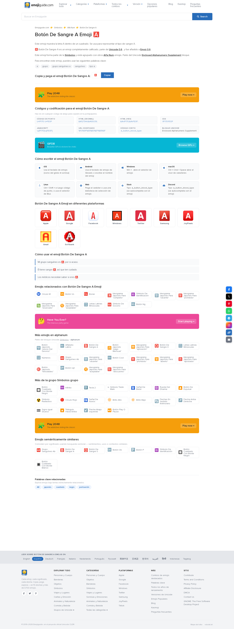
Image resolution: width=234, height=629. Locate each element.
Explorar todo (65, 5)
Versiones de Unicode (161, 594)
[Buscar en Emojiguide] (107, 16)
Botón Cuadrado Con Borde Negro (44, 390)
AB (38, 487)
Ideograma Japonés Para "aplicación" (140, 347)
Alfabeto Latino (66, 346)
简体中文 (124, 559)
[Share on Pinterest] (229, 304)
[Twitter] (29, 593)
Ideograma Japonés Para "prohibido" (187, 295)
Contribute (189, 575)
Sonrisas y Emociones (96, 597)
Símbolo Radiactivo (44, 400)
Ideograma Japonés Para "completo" (116, 295)
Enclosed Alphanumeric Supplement (179, 130)
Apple (121, 575)
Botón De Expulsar (185, 388)
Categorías (82, 4)
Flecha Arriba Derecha (187, 400)
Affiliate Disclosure (192, 588)
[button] (54, 120)
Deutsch (49, 559)
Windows (123, 588)
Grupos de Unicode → (64, 610)
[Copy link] (229, 332)
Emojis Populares (159, 599)
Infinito (65, 388)
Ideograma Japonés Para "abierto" (164, 359)
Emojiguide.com (42, 27)
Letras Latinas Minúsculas (93, 304)
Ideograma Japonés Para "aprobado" (187, 359)
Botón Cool (115, 358)
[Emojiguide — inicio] (24, 573)
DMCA (187, 592)
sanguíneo (80, 66)
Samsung (123, 597)
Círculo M (44, 294)
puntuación (84, 487)
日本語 (135, 559)
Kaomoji (181, 4)
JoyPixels (123, 601)
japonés (47, 487)
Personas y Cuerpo (63, 575)
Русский (112, 559)
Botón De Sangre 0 (162, 346)
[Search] (202, 16)
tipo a (92, 66)
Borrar (89, 294)
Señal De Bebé (138, 388)
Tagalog (187, 559)
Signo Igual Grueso (44, 410)
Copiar (107, 75)
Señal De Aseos (91, 400)
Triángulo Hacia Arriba (68, 410)
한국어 (145, 559)
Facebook (123, 584)
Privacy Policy (190, 584)
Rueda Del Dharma (162, 388)
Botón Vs (67, 294)
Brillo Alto (114, 400)
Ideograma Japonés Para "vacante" (164, 295)
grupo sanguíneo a (61, 66)
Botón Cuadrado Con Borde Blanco (44, 464)
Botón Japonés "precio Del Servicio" (44, 348)
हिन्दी (164, 559)
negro (71, 487)
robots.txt (209, 624)
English (26, 559)
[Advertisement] (117, 535)
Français (61, 559)
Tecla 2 (90, 388)
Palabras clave (158, 582)
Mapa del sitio (196, 624)
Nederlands (85, 559)
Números (43, 358)
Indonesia (174, 559)
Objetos (57, 584)
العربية (155, 559)
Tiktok (121, 605)
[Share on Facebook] (229, 289)
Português (99, 559)
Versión (137, 4)
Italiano (72, 559)
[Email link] (229, 340)
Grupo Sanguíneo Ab (69, 358)
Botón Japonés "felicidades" (45, 369)
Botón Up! (67, 368)
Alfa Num (71, 27)
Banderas (58, 579)
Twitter (122, 592)
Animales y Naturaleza (64, 601)
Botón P (137, 450)
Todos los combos (120, 5)
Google (122, 579)
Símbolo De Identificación (140, 294)
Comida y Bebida (62, 605)
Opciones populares (152, 5)
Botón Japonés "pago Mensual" (114, 348)
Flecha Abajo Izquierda (93, 410)
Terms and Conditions (194, 579)
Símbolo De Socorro (115, 304)
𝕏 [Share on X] (229, 296)
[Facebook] (23, 593)
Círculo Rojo (68, 400)
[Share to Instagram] (229, 325)
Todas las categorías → (97, 610)
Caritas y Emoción (62, 597)
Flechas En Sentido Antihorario (162, 401)
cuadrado (60, 487)
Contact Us (189, 597)
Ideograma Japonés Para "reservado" (46, 305)
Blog (170, 4)
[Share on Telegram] (229, 318)
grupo (45, 66)
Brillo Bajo (138, 400)
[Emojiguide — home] (38, 5)
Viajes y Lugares (62, 592)
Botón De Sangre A (91, 346)
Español (37, 559)
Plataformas (100, 4)
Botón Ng (138, 304)
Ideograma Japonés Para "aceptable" (69, 305)
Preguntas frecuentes (195, 5)
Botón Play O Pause (116, 410)
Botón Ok (114, 450)
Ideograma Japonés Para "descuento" (116, 369)
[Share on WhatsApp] (229, 311)
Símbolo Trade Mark (115, 388)
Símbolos (58, 27)
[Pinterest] (35, 593)
